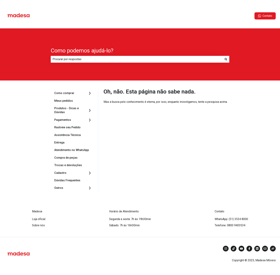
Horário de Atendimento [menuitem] (124, 211)
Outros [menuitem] (58, 188)
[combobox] (136, 59)
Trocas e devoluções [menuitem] (68, 165)
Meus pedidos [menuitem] (63, 100)
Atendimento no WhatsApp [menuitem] (71, 150)
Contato (265, 16)
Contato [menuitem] (219, 211)
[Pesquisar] (225, 59)
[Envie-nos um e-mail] (265, 248)
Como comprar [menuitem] (64, 93)
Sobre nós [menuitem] (38, 225)
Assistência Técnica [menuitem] (67, 135)
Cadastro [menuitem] (60, 173)
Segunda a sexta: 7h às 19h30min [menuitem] (130, 219)
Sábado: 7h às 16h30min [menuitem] (124, 225)
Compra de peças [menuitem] (66, 157)
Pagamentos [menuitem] (62, 120)
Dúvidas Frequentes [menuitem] (67, 180)
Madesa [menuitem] (37, 211)
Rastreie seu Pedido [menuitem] (67, 127)
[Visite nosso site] (273, 248)
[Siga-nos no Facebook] (249, 248)
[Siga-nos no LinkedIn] (257, 248)
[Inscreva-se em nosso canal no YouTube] (241, 248)
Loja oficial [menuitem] (38, 219)
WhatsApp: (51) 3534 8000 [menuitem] (231, 219)
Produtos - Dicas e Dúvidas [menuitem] (66, 110)
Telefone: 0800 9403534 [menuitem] (230, 225)
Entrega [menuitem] (59, 142)
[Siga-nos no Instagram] (226, 248)
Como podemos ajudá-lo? (82, 50)
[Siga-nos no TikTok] (233, 248)
